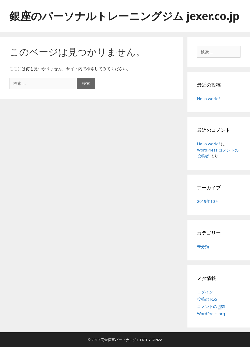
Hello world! (208, 98)
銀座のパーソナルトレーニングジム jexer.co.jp (124, 16)
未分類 (203, 246)
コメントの (211, 306)
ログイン (205, 292)
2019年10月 (208, 201)
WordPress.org (211, 313)
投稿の (207, 299)
